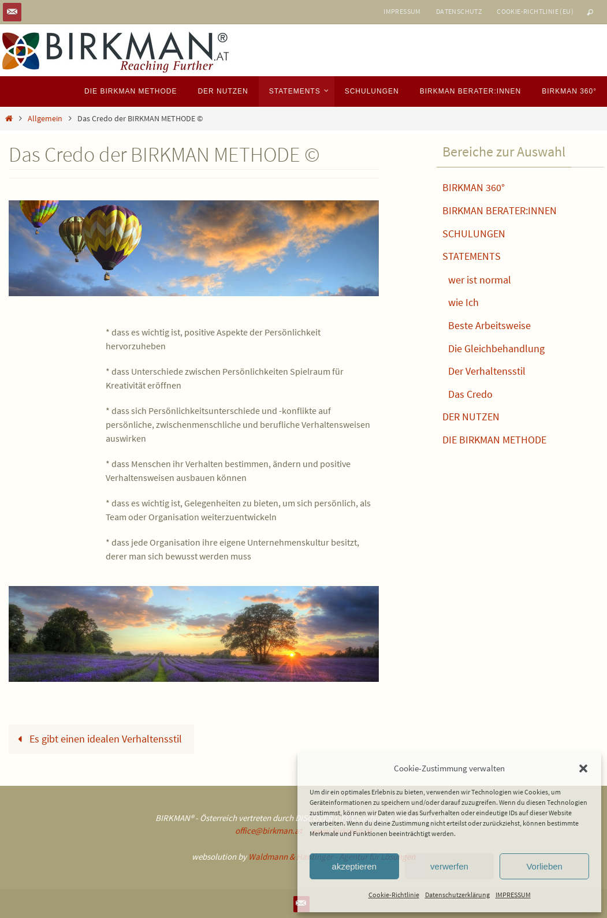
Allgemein (45, 118)
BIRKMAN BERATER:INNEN (499, 210)
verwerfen (449, 866)
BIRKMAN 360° (473, 187)
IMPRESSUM (513, 894)
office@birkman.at (268, 830)
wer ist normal (479, 279)
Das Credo (470, 394)
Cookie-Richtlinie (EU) (535, 11)
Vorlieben (544, 866)
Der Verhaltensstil (487, 371)
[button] (583, 768)
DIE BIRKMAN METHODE (494, 439)
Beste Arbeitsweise (489, 325)
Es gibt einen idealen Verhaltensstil (96, 738)
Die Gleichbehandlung (496, 348)
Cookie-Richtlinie (393, 894)
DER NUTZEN (471, 416)
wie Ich (463, 302)
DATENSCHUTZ (459, 11)
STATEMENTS (471, 256)
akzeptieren (354, 866)
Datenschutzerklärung (457, 894)
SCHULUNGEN (473, 233)
